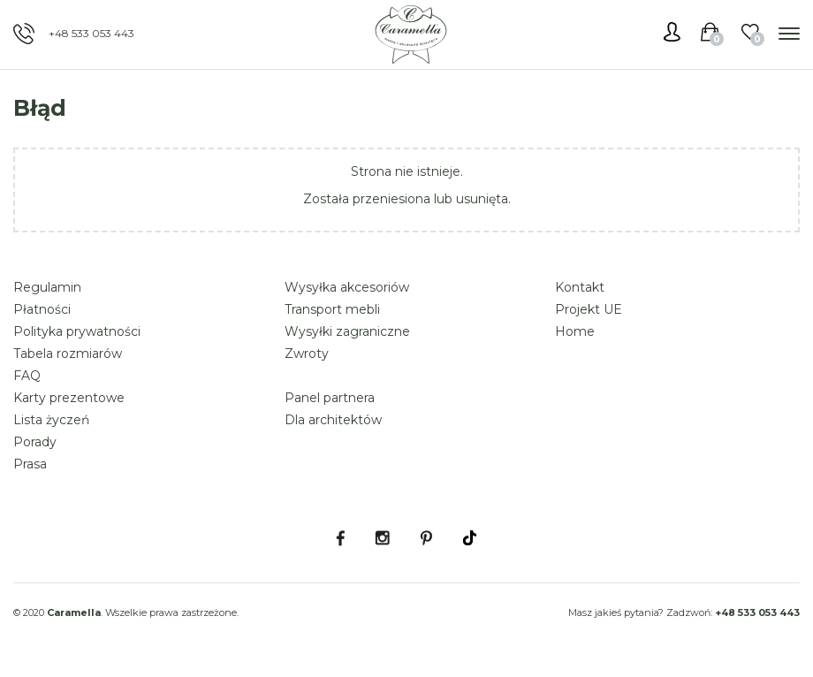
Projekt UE (588, 309)
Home (575, 331)
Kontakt (579, 287)
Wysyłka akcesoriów (347, 287)
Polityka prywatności (77, 331)
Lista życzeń (51, 420)
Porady (35, 442)
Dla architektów (333, 420)
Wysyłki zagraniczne (347, 331)
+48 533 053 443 (91, 33)
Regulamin (47, 287)
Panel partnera (330, 398)
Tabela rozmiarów (67, 353)
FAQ (27, 376)
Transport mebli (332, 309)
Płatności (42, 309)
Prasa (30, 464)
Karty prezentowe (69, 398)
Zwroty (307, 353)
